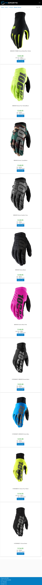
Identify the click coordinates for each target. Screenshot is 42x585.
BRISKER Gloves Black (20, 270)
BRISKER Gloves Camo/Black (20, 160)
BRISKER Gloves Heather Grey (20, 215)
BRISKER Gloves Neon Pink (20, 324)
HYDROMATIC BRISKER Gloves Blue (20, 434)
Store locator (20, 61)
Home (2, 7)
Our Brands (4, 582)
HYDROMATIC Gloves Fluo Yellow (20, 488)
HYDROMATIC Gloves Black (20, 543)
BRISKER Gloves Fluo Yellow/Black (20, 105)
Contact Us (4, 584)
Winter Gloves (17, 7)
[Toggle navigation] (39, 2)
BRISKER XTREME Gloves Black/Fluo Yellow (20, 51)
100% (6, 7)
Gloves (11, 7)
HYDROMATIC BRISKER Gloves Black (20, 379)
